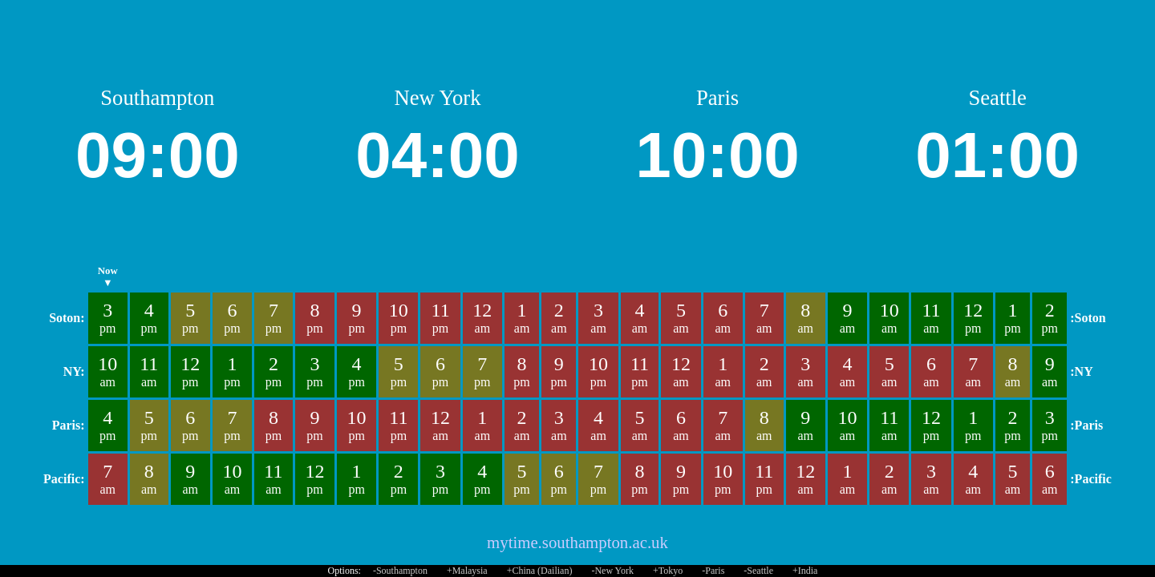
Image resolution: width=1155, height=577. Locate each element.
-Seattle (758, 570)
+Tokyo (668, 570)
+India (804, 570)
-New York (612, 570)
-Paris (713, 570)
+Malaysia (467, 570)
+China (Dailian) (540, 570)
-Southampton (400, 570)
